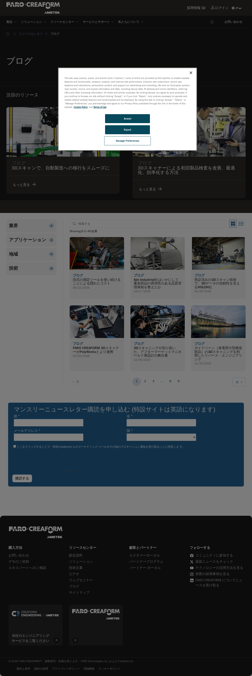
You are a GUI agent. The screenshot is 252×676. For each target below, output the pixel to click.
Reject (127, 129)
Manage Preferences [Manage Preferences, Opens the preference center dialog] (127, 140)
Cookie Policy (81, 107)
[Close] (191, 72)
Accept (127, 118)
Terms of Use (99, 107)
